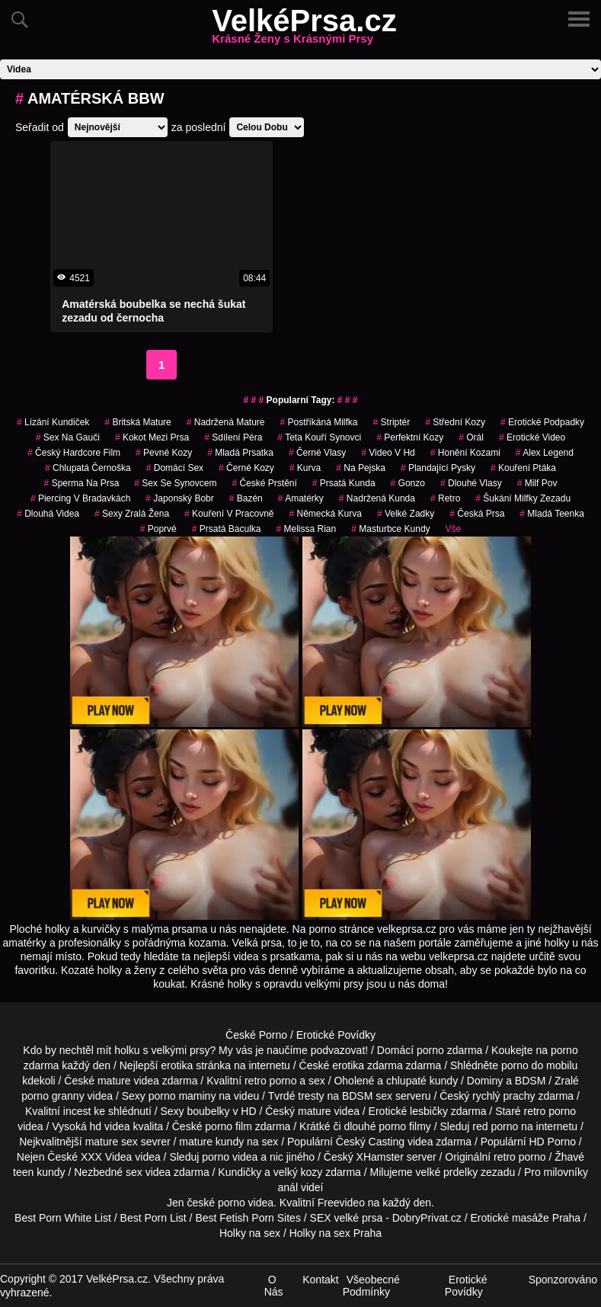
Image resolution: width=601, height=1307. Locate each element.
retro (445, 498)
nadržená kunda (377, 498)
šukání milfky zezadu (523, 498)
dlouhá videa (48, 513)
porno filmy (404, 1126)
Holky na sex (249, 1233)
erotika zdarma (367, 1065)
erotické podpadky (542, 422)
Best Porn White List (62, 1218)
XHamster (380, 1157)
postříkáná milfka (318, 422)
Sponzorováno (563, 1279)
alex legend (545, 452)
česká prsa (476, 513)
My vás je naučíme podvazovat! (293, 1050)
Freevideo (341, 1202)
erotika (177, 1065)
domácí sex (174, 468)
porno (430, 1050)
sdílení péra (233, 437)
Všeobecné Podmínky (371, 1285)
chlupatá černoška (88, 468)
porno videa (229, 1157)
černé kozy (246, 468)
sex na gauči (68, 437)
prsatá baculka (226, 529)
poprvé (158, 529)
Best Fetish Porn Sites (248, 1218)
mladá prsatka (240, 452)
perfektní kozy (409, 437)
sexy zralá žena (131, 513)
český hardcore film (73, 452)
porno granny (53, 1096)
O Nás (273, 1285)
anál (288, 1187)
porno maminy (182, 1096)
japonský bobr (179, 498)
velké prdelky (446, 1172)
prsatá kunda (344, 483)
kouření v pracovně (228, 513)
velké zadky (405, 513)
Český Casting (370, 1142)
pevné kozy (164, 452)
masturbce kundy (390, 529)
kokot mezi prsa (152, 437)
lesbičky (429, 1111)
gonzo (408, 483)
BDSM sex (367, 1096)
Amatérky (301, 498)
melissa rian (306, 529)
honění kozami (465, 452)
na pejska (360, 468)
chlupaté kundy (422, 1081)
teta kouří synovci (319, 437)
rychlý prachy (503, 1096)
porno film (228, 1126)
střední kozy (455, 422)
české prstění (264, 483)
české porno (216, 1202)
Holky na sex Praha (335, 1233)
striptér (392, 422)
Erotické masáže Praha (525, 1218)
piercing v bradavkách (80, 498)
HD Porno (552, 1142)
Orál (471, 437)
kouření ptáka (523, 468)
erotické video (532, 437)
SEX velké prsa (346, 1218)
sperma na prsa (82, 483)
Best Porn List (153, 1218)
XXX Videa (106, 1157)
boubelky (208, 1111)
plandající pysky (438, 468)
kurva (305, 468)
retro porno (270, 1081)
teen (23, 1172)
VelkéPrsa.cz (304, 29)
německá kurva (325, 513)
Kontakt (320, 1279)
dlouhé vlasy (471, 483)
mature (114, 1081)
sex (134, 1172)
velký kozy (298, 1172)
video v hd (388, 452)
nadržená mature (226, 422)
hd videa (110, 1126)
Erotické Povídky (336, 1035)
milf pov (537, 483)
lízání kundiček (53, 422)
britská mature (137, 422)
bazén (246, 498)
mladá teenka (551, 513)
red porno (495, 1126)
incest (77, 1111)
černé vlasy (317, 452)
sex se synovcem (175, 483)
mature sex (111, 1142)
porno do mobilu (539, 1065)
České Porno (256, 1035)
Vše (454, 529)
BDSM (530, 1081)
